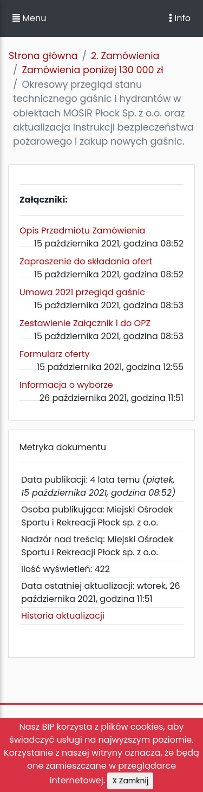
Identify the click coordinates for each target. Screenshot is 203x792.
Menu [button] (29, 18)
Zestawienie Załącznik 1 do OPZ (84, 323)
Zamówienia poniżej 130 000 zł (92, 69)
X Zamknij (130, 780)
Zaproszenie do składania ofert (85, 261)
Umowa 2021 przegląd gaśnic (82, 292)
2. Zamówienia (125, 55)
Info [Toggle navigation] (180, 18)
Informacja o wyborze (66, 385)
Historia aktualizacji (62, 615)
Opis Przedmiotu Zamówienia (82, 230)
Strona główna (43, 55)
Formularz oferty (54, 354)
